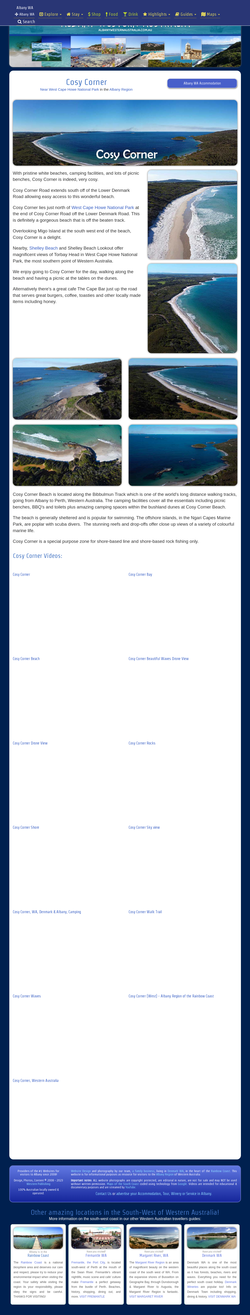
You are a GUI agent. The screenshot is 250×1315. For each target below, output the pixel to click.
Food (112, 14)
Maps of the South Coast (123, 1184)
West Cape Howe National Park (102, 207)
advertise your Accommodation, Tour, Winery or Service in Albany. (164, 1194)
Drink (130, 14)
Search (26, 21)
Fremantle (86, 1282)
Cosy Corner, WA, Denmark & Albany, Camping (47, 912)
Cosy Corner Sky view (144, 827)
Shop (94, 14)
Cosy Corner (21, 574)
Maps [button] (210, 14)
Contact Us (104, 1194)
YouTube (130, 1187)
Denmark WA (176, 1171)
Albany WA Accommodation (202, 83)
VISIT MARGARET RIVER (146, 1296)
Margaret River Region (150, 1262)
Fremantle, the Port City (88, 1262)
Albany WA (24, 14)
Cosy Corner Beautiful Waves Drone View (159, 659)
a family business (143, 1171)
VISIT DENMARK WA (222, 1296)
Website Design (81, 1171)
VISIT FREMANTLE (92, 1296)
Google (182, 1184)
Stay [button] (75, 14)
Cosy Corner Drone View (30, 743)
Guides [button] (185, 14)
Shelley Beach (43, 248)
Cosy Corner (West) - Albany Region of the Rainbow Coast (171, 996)
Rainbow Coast (220, 1171)
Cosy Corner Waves (27, 996)
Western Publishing (38, 1184)
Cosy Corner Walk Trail (145, 912)
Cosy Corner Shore (26, 827)
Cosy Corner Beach (26, 659)
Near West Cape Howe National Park (69, 89)
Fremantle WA (96, 1255)
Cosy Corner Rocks (142, 743)
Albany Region (121, 89)
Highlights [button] (156, 14)
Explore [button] (50, 14)
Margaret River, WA (153, 1255)
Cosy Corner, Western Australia (36, 1081)
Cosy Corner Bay (140, 574)
